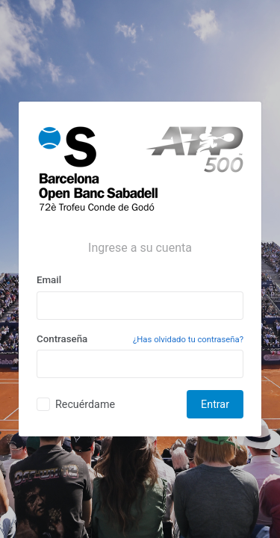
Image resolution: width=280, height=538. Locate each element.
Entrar (215, 404)
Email (49, 279)
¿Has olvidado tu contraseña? (188, 339)
